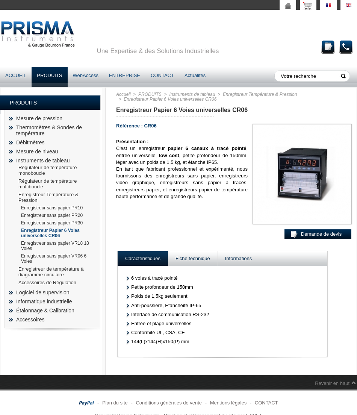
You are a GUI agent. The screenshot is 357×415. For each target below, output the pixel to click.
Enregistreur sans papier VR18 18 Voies (55, 246)
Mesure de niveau (37, 151)
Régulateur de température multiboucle (47, 183)
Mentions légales (228, 403)
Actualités (195, 75)
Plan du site (115, 403)
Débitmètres (30, 142)
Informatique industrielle (44, 301)
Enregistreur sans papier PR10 (52, 208)
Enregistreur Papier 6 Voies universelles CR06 (50, 233)
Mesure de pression (39, 118)
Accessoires (30, 320)
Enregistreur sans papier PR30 (52, 223)
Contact (346, 47)
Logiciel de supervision (43, 292)
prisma (37, 34)
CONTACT (162, 75)
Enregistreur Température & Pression (48, 197)
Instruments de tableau (43, 161)
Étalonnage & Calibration (45, 310)
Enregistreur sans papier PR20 (52, 215)
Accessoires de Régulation (47, 282)
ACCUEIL (15, 75)
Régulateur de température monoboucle (47, 170)
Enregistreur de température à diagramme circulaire (50, 271)
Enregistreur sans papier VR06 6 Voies (53, 258)
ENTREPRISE (124, 75)
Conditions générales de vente (169, 403)
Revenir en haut (332, 383)
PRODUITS (49, 75)
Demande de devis (328, 47)
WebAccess (85, 75)
